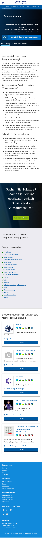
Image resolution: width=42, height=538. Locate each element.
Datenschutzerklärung (31, 533)
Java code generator (10, 264)
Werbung (4, 484)
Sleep (6, 297)
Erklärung (7, 44)
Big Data (8, 339)
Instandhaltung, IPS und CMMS (16, 446)
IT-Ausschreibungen (7, 495)
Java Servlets (8, 267)
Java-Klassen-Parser (10, 272)
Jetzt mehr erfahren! (21, 218)
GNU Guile (7, 262)
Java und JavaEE (9, 270)
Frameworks (10, 365)
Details (22, 342)
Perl (5, 287)
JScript (6, 277)
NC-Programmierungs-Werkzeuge (15, 285)
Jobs (3, 472)
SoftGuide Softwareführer (11, 6)
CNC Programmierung (11, 254)
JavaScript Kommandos (11, 275)
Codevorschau (8, 257)
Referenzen (5, 470)
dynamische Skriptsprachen (13, 259)
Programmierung (6, 8)
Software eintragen (7, 481)
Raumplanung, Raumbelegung (15, 389)
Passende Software (20, 44)
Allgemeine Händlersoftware (15, 415)
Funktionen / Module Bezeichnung (29, 6)
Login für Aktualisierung (8, 488)
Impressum (5, 474)
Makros (6, 282)
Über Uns (4, 468)
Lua (5, 280)
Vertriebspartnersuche (7, 497)
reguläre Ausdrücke (10, 295)
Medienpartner (5, 486)
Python (6, 292)
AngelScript (7, 252)
